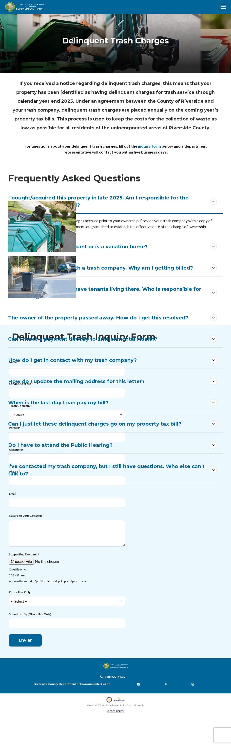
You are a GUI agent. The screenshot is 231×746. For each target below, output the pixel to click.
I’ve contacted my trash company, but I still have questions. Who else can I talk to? (106, 470)
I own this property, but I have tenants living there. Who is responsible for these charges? (104, 292)
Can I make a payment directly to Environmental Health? (82, 339)
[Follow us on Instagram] (193, 684)
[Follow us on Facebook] (138, 684)
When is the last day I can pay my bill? (58, 403)
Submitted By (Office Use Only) (30, 614)
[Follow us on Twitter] (166, 684)
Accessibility (115, 710)
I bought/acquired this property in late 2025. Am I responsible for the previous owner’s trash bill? (98, 201)
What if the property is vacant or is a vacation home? (78, 247)
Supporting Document (24, 554)
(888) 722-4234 (114, 676)
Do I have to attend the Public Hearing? (60, 445)
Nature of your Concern (25, 515)
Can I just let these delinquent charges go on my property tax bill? (94, 424)
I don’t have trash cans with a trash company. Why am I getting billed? (100, 268)
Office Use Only (19, 592)
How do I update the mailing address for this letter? (76, 381)
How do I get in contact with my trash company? (72, 360)
